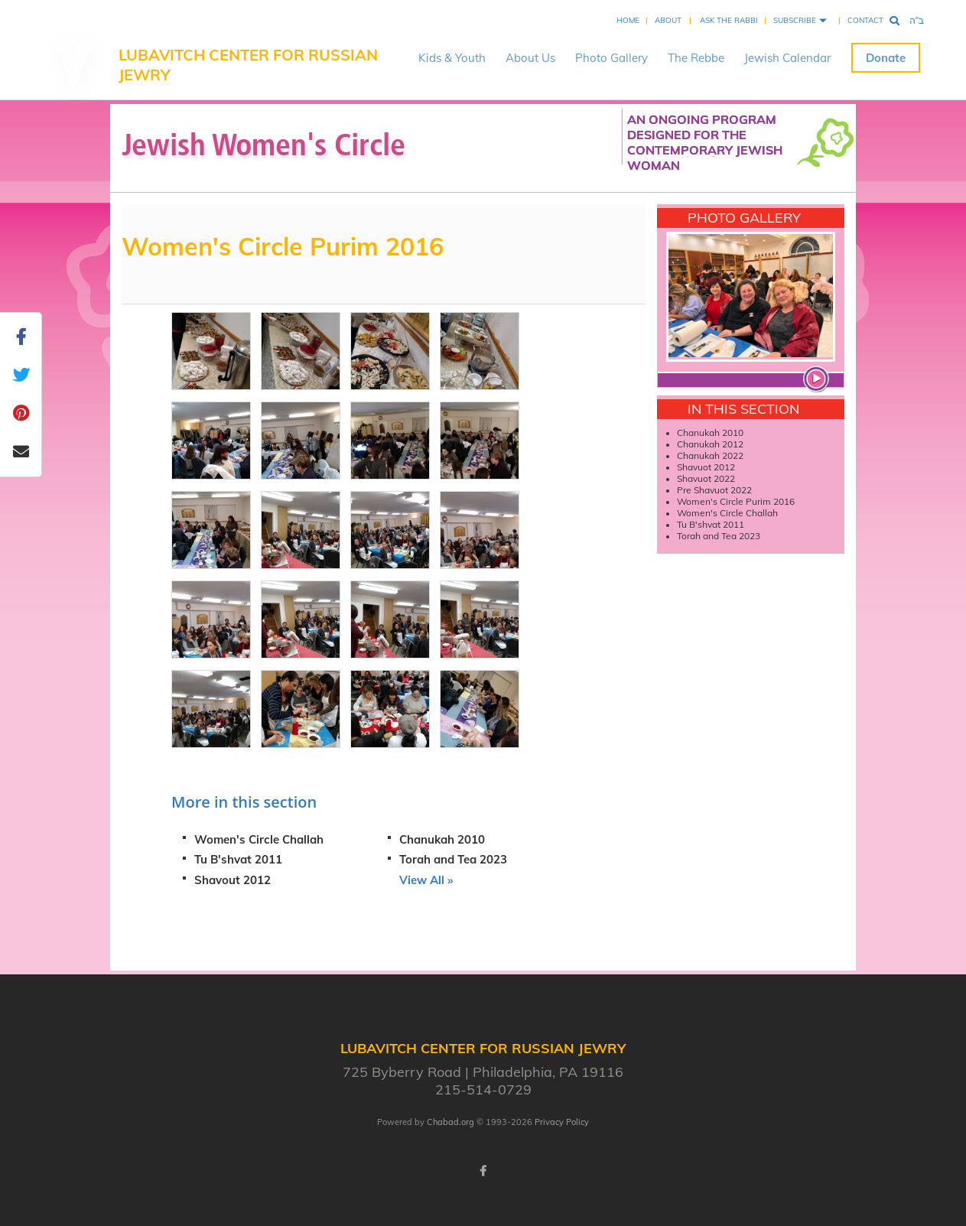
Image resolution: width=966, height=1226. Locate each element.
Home (627, 20)
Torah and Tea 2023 (453, 859)
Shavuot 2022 (707, 478)
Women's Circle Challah (259, 839)
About (668, 20)
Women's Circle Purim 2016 (736, 501)
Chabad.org (450, 1122)
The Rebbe (696, 57)
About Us (530, 57)
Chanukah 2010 (442, 839)
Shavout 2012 (232, 880)
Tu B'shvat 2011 (238, 859)
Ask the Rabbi (729, 20)
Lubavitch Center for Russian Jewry (248, 64)
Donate (886, 57)
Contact (865, 20)
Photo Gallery (611, 57)
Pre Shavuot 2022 (715, 490)
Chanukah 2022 (711, 455)
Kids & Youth (452, 57)
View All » (426, 880)
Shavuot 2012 (707, 467)
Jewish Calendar (787, 57)
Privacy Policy (562, 1122)
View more (818, 381)
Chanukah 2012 (710, 444)
